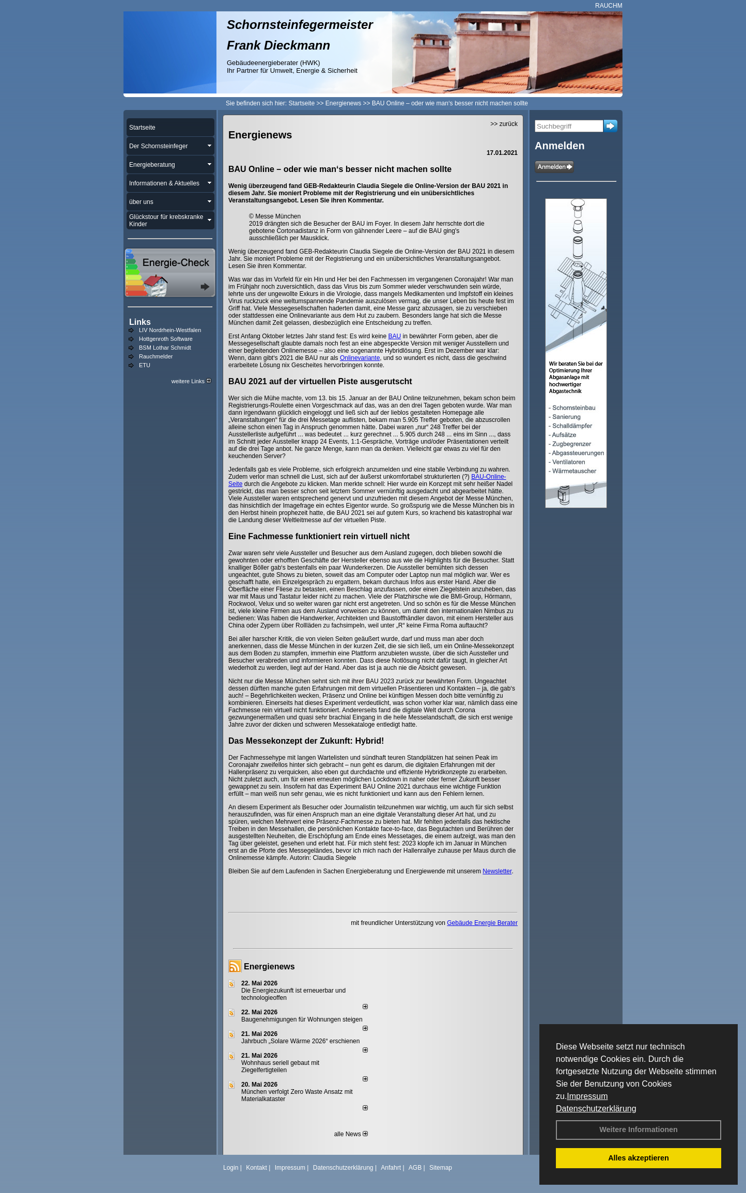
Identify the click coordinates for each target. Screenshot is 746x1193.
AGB (415, 1167)
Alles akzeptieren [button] (638, 1158)
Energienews (269, 966)
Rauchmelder (156, 356)
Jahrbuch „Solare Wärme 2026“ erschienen (300, 1041)
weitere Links (191, 381)
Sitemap (440, 1167)
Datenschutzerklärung (596, 1108)
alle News (351, 1134)
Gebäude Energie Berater (482, 923)
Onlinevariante (360, 358)
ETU (144, 365)
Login (230, 1167)
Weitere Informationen (638, 1129)
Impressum (587, 1096)
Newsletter (497, 871)
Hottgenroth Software (166, 339)
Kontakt (256, 1167)
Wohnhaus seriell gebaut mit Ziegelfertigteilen (280, 1066)
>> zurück (504, 124)
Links (140, 322)
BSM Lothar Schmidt (165, 347)
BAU (394, 336)
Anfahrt (391, 1167)
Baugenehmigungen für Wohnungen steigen (302, 1019)
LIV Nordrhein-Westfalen (170, 330)
